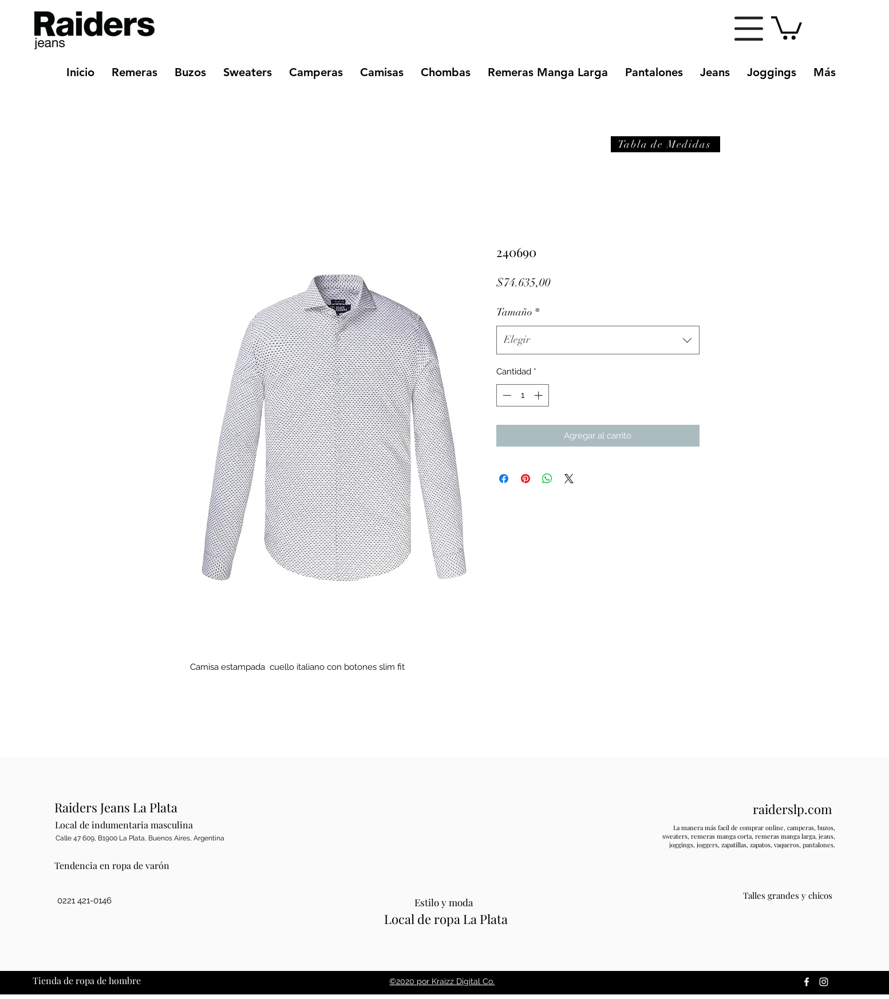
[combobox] (598, 340)
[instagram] (823, 982)
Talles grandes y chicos (787, 895)
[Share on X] (569, 478)
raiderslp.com (792, 809)
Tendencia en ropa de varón (111, 865)
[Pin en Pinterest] (525, 478)
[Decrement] (505, 395)
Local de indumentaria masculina (124, 825)
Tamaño (517, 312)
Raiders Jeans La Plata (115, 807)
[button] (748, 29)
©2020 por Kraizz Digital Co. (442, 981)
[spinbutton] (522, 395)
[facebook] (806, 982)
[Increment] (539, 395)
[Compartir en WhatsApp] (547, 478)
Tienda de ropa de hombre (87, 980)
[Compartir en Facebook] (504, 478)
